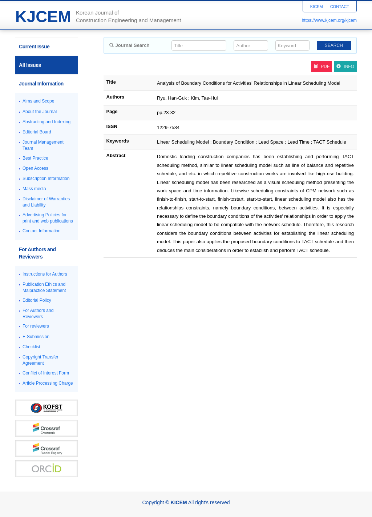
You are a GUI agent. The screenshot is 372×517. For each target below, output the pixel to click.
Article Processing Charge (48, 383)
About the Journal (40, 111)
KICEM (316, 6)
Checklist (31, 346)
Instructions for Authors (45, 274)
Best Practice (35, 158)
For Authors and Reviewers (37, 253)
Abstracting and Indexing (46, 121)
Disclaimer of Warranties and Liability (46, 202)
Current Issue (34, 46)
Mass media (34, 188)
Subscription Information (46, 178)
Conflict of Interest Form (46, 373)
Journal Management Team (43, 145)
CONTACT (339, 6)
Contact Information (42, 230)
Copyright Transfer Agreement (40, 360)
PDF (321, 66)
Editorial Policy (37, 300)
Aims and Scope (38, 101)
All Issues (30, 65)
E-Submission (36, 336)
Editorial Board (37, 132)
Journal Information (41, 84)
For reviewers (36, 326)
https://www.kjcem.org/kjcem (329, 20)
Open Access (35, 168)
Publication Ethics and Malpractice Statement (44, 287)
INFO (345, 66)
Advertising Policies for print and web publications (48, 218)
